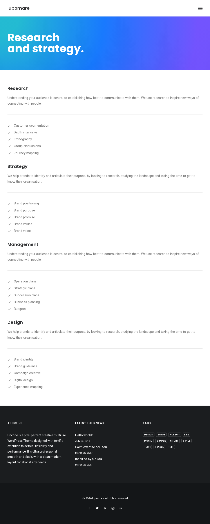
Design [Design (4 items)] (148, 434)
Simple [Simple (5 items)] (161, 440)
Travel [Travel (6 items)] (159, 447)
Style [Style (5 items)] (186, 440)
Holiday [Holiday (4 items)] (175, 434)
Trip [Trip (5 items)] (171, 447)
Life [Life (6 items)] (186, 434)
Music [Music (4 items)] (148, 440)
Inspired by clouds (88, 459)
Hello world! (84, 435)
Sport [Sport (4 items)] (174, 440)
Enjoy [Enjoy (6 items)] (161, 434)
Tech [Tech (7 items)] (147, 447)
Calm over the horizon (91, 447)
